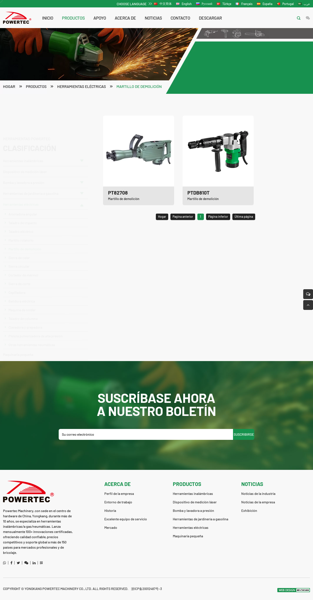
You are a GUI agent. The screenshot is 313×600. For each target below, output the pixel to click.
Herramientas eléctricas (81, 86)
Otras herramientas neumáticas (31, 342)
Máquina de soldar (22, 307)
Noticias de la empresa (258, 502)
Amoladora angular (22, 212)
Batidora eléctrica (21, 299)
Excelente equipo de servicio (125, 519)
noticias (153, 17)
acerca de (125, 17)
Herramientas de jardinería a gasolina (43, 191)
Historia (110, 510)
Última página (244, 229)
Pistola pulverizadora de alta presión (35, 333)
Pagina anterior (183, 229)
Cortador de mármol (23, 273)
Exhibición (249, 510)
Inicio (47, 17)
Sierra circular (19, 264)
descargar (210, 17)
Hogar (9, 86)
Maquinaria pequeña (18, 352)
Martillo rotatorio (20, 238)
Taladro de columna (23, 316)
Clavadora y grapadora (25, 325)
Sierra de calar (19, 255)
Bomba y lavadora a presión (43, 162)
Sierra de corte (19, 281)
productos (73, 17)
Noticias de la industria (258, 493)
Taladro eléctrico (20, 229)
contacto (180, 17)
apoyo (99, 17)
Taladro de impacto (22, 220)
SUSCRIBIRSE (244, 453)
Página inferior (218, 229)
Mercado (110, 527)
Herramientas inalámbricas (43, 140)
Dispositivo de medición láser (25, 151)
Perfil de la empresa (119, 493)
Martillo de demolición (139, 86)
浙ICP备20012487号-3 (147, 589)
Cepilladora (16, 290)
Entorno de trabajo (118, 502)
